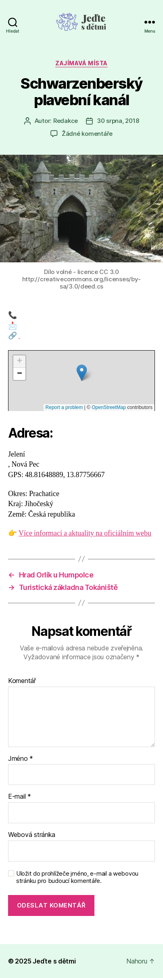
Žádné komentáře (87, 133)
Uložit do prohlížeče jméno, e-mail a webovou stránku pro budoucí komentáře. (77, 877)
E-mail (19, 796)
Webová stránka (31, 835)
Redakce (65, 121)
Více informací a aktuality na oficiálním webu (85, 533)
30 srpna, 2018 (118, 121)
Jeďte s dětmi (54, 961)
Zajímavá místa (81, 63)
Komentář (22, 681)
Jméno (20, 758)
